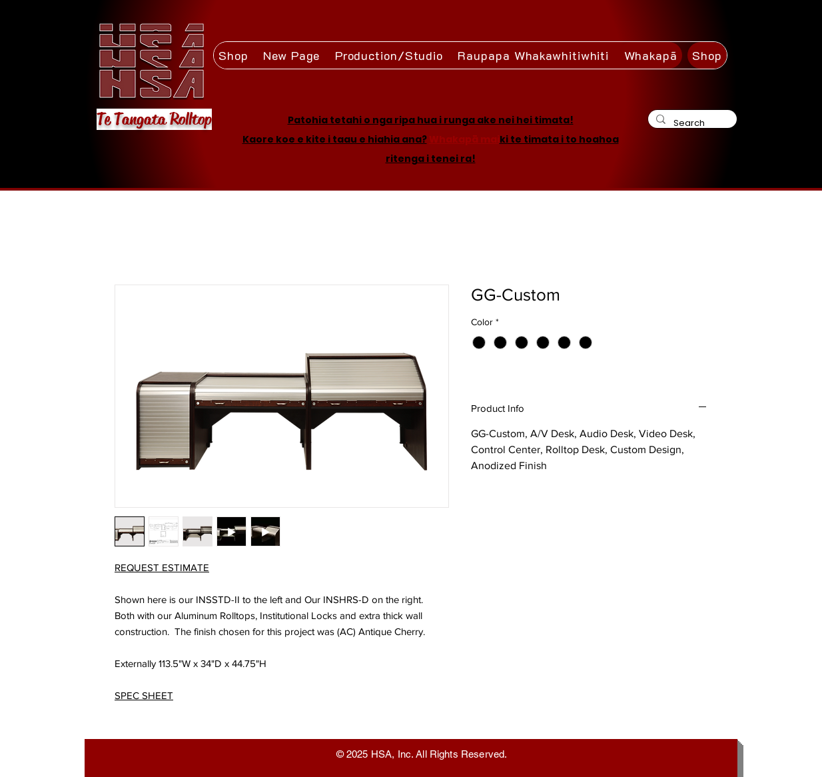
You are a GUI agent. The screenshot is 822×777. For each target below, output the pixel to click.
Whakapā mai (464, 139)
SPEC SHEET (144, 695)
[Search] (691, 123)
